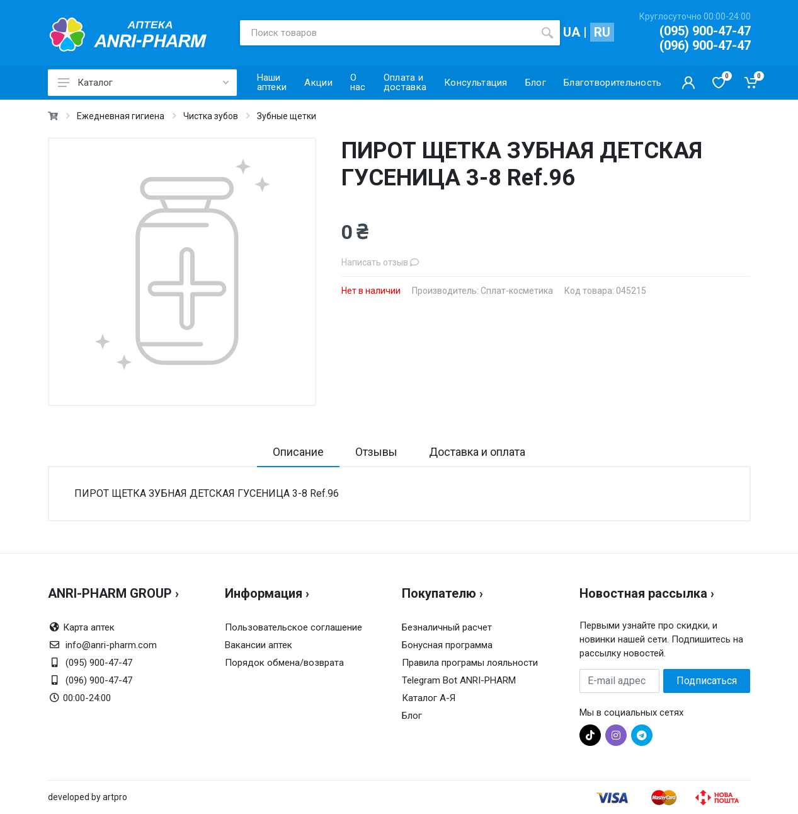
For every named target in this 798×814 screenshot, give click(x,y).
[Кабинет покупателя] (688, 83)
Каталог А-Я (428, 698)
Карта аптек (89, 627)
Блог (412, 715)
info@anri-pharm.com (111, 645)
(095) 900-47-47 (705, 30)
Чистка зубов (210, 116)
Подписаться (706, 681)
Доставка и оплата (477, 451)
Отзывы (376, 451)
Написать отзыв (380, 262)
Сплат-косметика (517, 291)
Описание (298, 451)
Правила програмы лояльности (470, 662)
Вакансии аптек (258, 645)
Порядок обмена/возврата (284, 662)
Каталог (143, 82)
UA (571, 32)
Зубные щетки (286, 116)
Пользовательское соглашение (293, 627)
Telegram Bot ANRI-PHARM (459, 680)
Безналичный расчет (447, 627)
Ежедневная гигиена (120, 116)
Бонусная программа (447, 645)
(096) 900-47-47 (705, 45)
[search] (547, 32)
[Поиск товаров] (387, 32)
